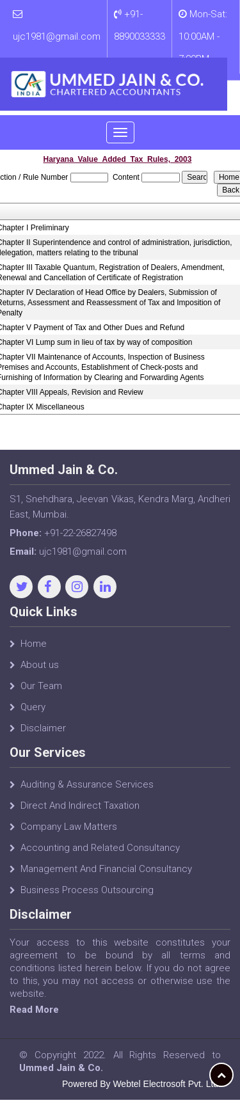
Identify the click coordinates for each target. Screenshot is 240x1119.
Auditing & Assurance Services (87, 791)
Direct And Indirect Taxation (80, 812)
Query (32, 713)
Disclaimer (43, 734)
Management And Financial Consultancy (106, 875)
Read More (40, 1009)
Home (33, 650)
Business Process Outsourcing (87, 896)
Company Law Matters (68, 833)
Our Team (41, 692)
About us (39, 671)
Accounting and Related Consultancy (100, 854)
